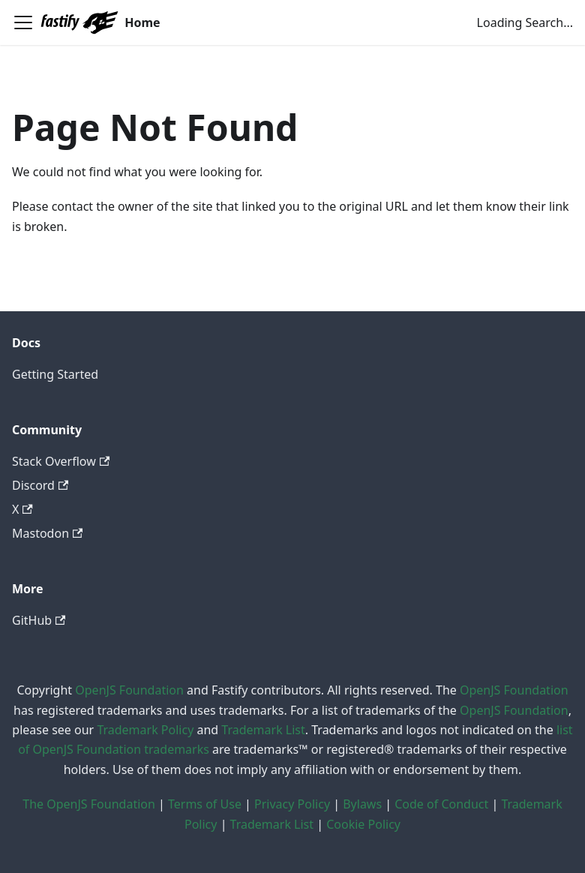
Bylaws (362, 804)
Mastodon (47, 533)
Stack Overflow (61, 461)
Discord (40, 485)
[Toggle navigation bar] (23, 22)
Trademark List (262, 730)
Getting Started (55, 374)
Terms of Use (205, 804)
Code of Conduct (441, 804)
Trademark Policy (145, 730)
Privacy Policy (292, 804)
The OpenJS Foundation (88, 804)
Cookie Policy (363, 824)
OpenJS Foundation (129, 690)
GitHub (38, 620)
